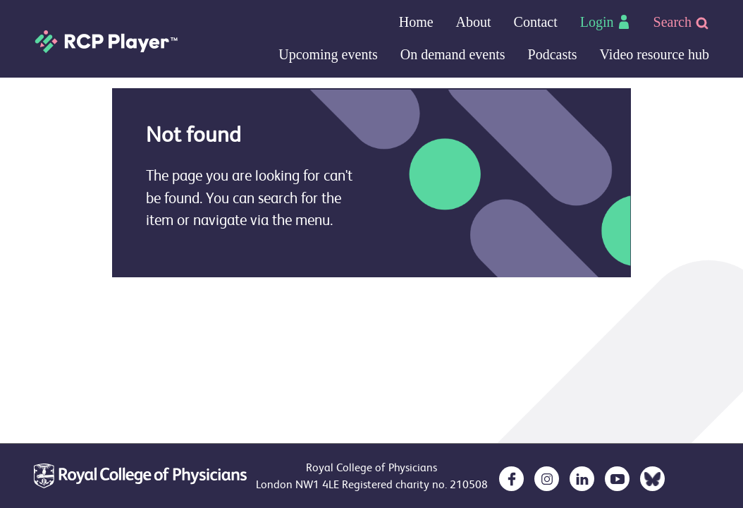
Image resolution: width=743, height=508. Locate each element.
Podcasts (552, 54)
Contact (536, 22)
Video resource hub (654, 54)
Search (681, 22)
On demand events (452, 54)
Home (416, 22)
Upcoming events (328, 54)
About (473, 22)
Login (605, 22)
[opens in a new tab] (511, 478)
